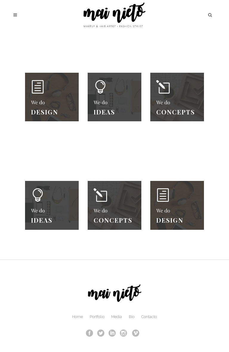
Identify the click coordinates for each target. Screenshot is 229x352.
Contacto (149, 316)
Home (77, 316)
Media (116, 316)
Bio (131, 316)
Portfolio (97, 316)
